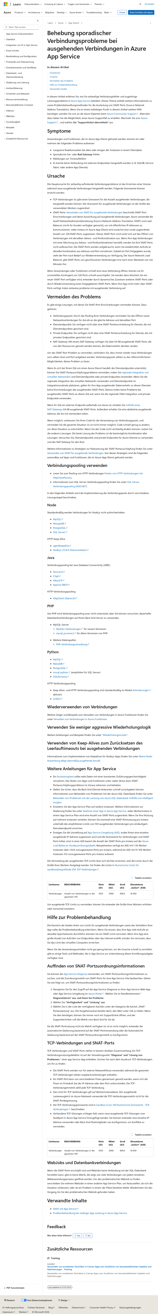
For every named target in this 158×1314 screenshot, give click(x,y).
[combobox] (21, 27)
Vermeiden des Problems (61, 80)
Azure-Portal (95, 993)
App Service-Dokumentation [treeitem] (19, 33)
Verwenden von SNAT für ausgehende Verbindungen (94, 212)
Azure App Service (81, 100)
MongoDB (58, 523)
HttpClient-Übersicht (64, 598)
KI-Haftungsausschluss (13, 1307)
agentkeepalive (61, 545)
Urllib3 (56, 698)
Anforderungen (141, 690)
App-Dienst (73, 22)
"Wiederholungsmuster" (115, 734)
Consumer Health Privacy (101, 1307)
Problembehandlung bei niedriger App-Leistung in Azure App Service (90, 1213)
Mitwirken (63, 1307)
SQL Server (59, 532)
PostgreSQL (59, 527)
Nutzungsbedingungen (130, 1307)
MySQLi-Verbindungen (68, 628)
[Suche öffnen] (140, 4)
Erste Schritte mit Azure (141, 12)
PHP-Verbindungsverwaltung (71, 644)
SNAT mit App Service (65, 1208)
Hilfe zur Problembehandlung (63, 84)
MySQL (57, 519)
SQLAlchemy (60, 676)
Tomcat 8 (58, 571)
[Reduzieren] (38, 20)
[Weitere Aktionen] (150, 23)
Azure (60, 22)
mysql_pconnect (65, 633)
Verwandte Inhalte (58, 88)
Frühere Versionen (36, 1307)
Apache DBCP (60, 584)
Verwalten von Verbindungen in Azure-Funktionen (80, 719)
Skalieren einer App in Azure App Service (104, 810)
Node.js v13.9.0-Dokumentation (70, 550)
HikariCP (57, 580)
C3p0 (56, 576)
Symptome (55, 72)
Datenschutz (78, 1307)
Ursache (53, 76)
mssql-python (60, 672)
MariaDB (57, 663)
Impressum (7, 1311)
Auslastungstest (65, 776)
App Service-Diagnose (75, 973)
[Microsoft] (6, 4)
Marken (22, 1311)
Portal (122, 12)
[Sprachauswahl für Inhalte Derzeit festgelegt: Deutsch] (9, 1300)
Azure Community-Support (121, 113)
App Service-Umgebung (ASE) (104, 832)
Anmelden (149, 3)
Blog (50, 1307)
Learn (50, 22)
